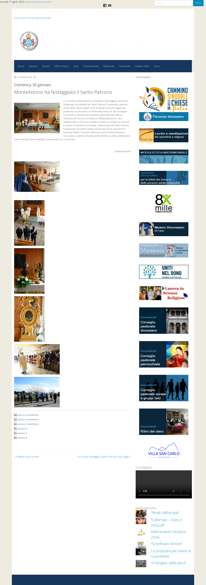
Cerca (198, 3)
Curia (75, 66)
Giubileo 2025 (142, 66)
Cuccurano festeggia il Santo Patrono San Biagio (104, 456)
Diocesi (46, 66)
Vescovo (33, 66)
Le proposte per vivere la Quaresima (170, 553)
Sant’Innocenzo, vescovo (37, 1)
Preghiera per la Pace (26, 456)
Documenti (124, 66)
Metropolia (108, 66)
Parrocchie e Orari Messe (28, 18)
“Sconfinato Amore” (167, 543)
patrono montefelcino (28, 415)
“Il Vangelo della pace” (169, 562)
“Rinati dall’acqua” (165, 512)
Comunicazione (91, 66)
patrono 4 (22, 428)
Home (21, 66)
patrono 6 (22, 437)
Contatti (46, 18)
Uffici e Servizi (62, 66)
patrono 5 (22, 433)
